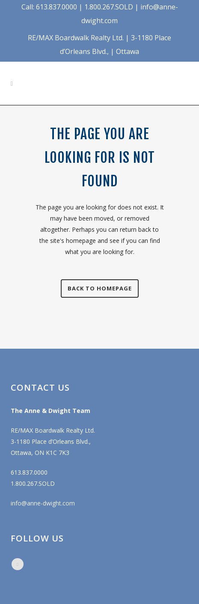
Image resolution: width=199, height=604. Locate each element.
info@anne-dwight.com (43, 503)
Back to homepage (100, 288)
